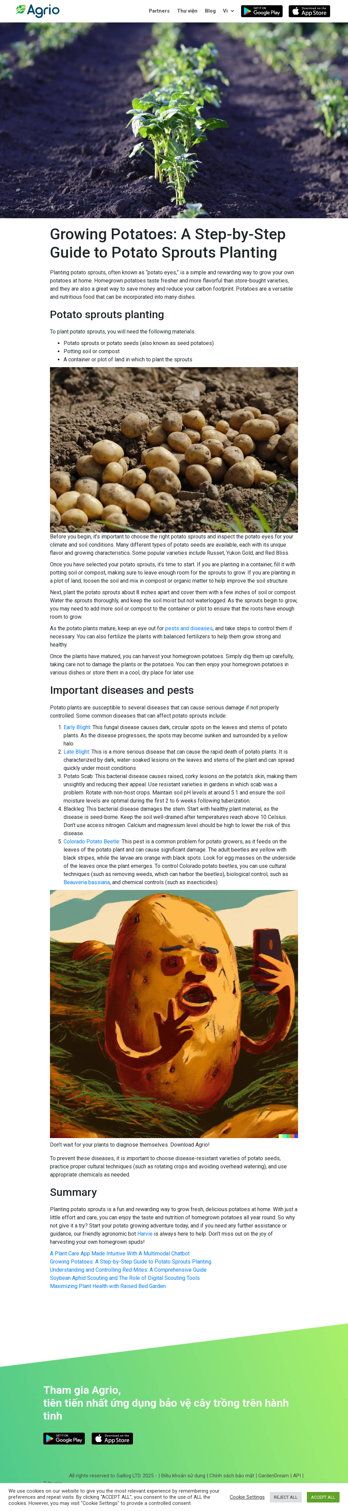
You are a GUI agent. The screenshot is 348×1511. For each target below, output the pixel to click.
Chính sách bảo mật (231, 1476)
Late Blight (76, 752)
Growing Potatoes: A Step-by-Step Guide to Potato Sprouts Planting (130, 1261)
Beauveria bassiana (87, 882)
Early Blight (77, 727)
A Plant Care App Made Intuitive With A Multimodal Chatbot (120, 1253)
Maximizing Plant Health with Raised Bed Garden (108, 1286)
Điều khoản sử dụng (183, 1476)
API (297, 1476)
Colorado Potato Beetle (91, 841)
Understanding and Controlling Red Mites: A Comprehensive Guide (128, 1270)
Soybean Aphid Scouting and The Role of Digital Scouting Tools (125, 1278)
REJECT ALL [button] (286, 1497)
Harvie (145, 1234)
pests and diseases (189, 628)
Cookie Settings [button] (247, 1497)
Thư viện (187, 11)
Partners (159, 11)
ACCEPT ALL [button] (323, 1497)
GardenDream (273, 1476)
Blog (210, 11)
